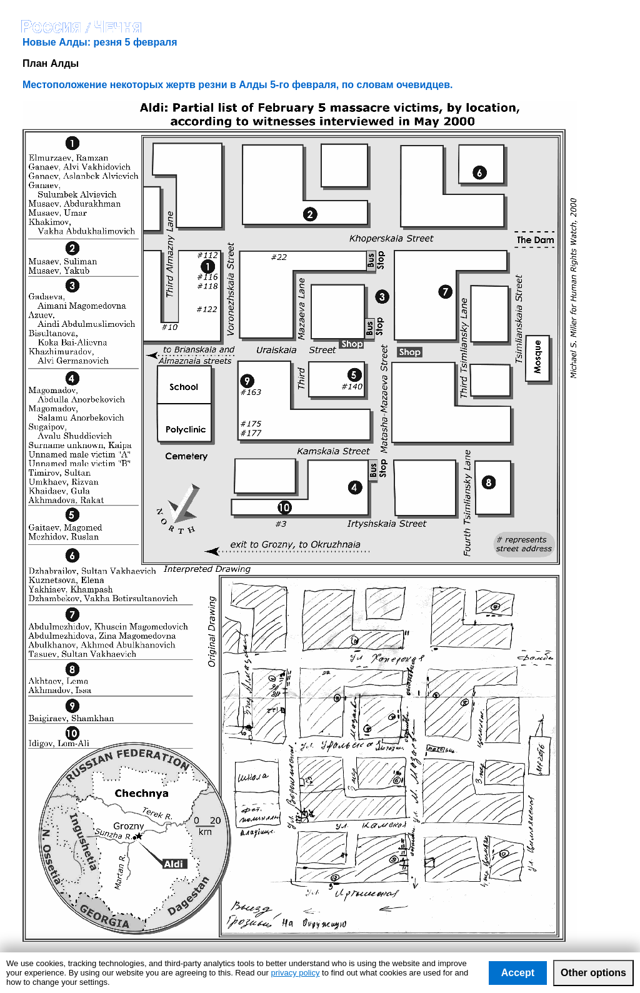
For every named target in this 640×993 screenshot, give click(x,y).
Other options (593, 972)
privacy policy (295, 972)
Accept (517, 972)
